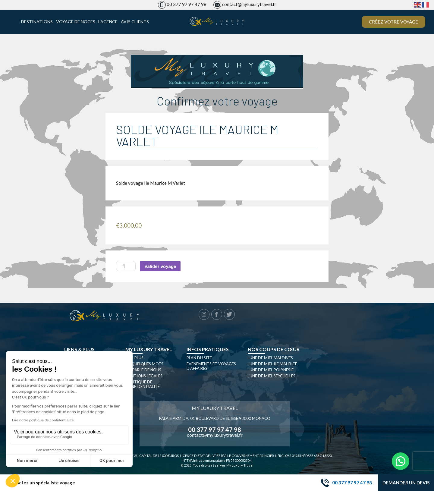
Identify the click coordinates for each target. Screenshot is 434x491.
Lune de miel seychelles (271, 375)
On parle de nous (143, 369)
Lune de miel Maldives (270, 357)
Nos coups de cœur (274, 349)
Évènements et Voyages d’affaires (211, 366)
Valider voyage (160, 266)
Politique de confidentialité (142, 384)
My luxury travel (148, 349)
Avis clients (135, 22)
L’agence (108, 22)
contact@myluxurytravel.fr (249, 4)
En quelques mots (144, 363)
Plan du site (199, 357)
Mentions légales (143, 375)
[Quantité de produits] (126, 266)
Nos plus (134, 357)
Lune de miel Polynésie (271, 369)
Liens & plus (79, 349)
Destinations (37, 22)
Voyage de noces (75, 22)
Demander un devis (405, 482)
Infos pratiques (208, 349)
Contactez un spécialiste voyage (40, 482)
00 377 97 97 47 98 (186, 4)
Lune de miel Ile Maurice (272, 363)
